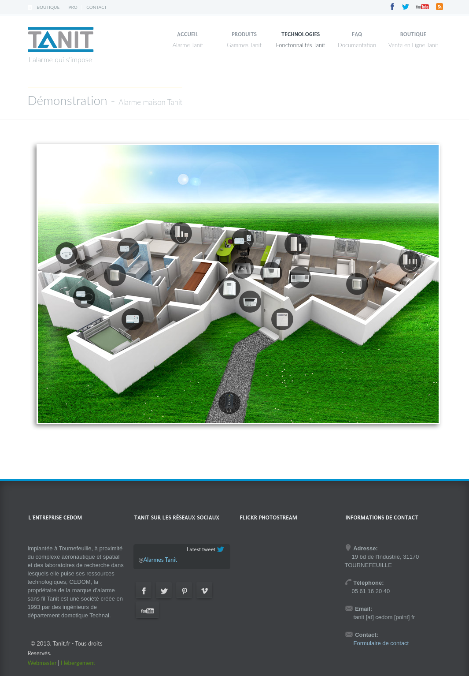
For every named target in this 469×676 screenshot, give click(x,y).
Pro (73, 7)
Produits (244, 34)
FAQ (357, 34)
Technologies (300, 34)
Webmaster (42, 662)
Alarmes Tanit (160, 559)
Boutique (48, 7)
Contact (96, 7)
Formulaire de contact (381, 643)
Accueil (188, 34)
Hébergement (78, 662)
